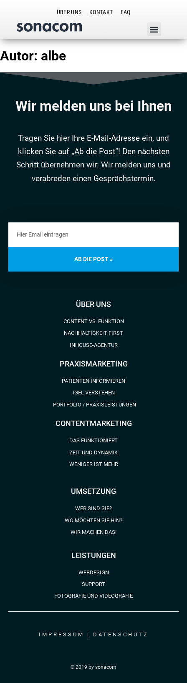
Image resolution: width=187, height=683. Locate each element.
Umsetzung (93, 491)
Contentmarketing (94, 423)
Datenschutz (121, 634)
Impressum (61, 634)
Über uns (93, 304)
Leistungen (93, 555)
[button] (154, 29)
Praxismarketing (94, 363)
